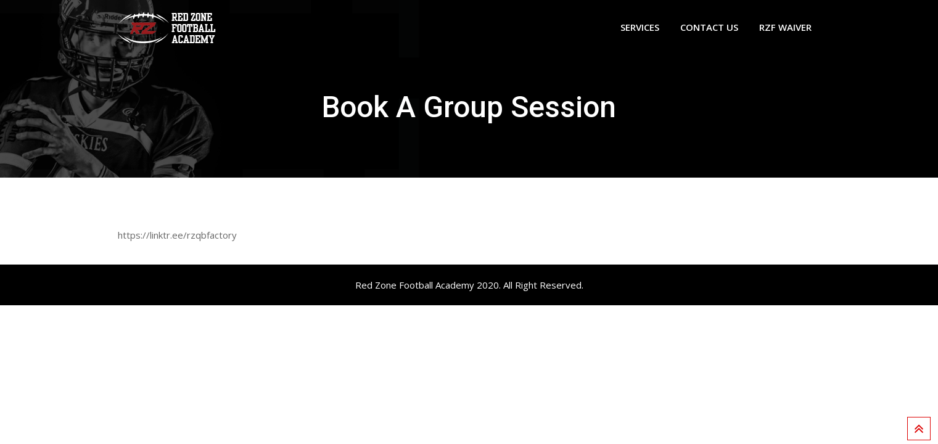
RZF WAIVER (785, 27)
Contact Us (709, 27)
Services (639, 27)
